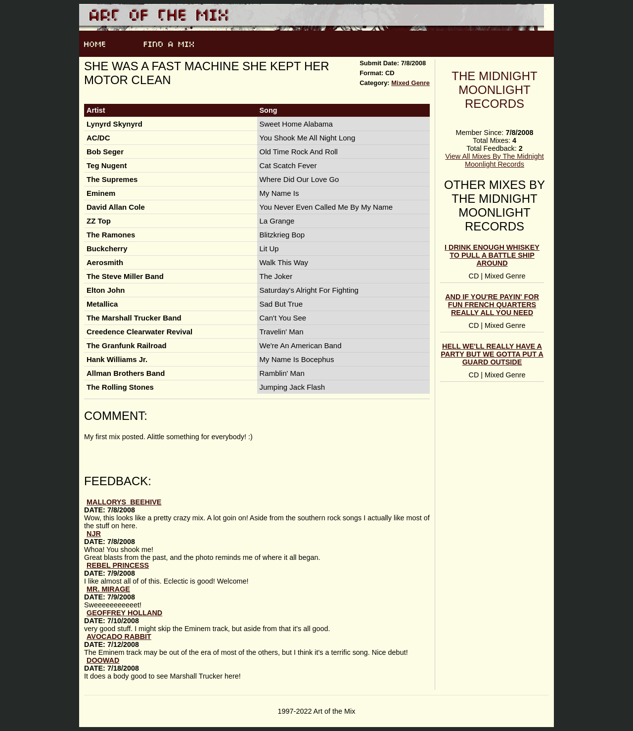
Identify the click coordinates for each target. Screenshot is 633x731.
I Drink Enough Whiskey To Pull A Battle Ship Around (492, 255)
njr (94, 534)
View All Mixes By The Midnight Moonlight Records (494, 160)
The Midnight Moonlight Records (494, 89)
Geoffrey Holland (124, 613)
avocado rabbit (119, 636)
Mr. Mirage (108, 589)
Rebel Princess (118, 565)
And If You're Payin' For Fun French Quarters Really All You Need (492, 305)
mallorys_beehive (124, 502)
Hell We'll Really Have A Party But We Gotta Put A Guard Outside (492, 354)
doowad (103, 660)
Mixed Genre (410, 83)
